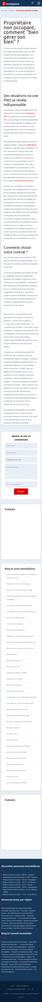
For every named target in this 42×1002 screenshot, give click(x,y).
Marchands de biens (13, 661)
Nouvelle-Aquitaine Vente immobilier (20, 913)
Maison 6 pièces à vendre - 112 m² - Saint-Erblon (19, 894)
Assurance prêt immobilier (16, 758)
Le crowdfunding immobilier (16, 783)
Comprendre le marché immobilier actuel (21, 612)
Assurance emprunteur (14, 764)
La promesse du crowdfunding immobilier (21, 697)
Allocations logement (14, 685)
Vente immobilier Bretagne (27, 918)
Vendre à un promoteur (15, 691)
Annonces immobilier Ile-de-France (21, 923)
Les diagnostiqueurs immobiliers (18, 746)
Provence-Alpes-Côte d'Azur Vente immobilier (17, 928)
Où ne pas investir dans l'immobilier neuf (21, 642)
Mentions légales (23, 986)
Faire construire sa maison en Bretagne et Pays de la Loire (21, 576)
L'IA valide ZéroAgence (14, 624)
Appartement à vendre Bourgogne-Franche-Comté (18, 926)
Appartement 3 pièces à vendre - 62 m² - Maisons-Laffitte (20, 891)
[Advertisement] (21, 534)
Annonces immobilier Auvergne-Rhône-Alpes (16, 908)
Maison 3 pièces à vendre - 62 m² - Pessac (17, 885)
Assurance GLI (11, 654)
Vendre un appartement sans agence (14, 947)
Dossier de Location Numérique (20, 964)
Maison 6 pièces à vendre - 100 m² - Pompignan (19, 880)
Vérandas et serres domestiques (18, 584)
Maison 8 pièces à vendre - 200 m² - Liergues (18, 875)
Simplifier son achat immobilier (22, 952)
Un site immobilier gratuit (15, 618)
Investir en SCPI (12, 777)
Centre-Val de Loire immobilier (11, 921)
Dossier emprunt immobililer (16, 752)
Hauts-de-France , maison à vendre (13, 916)
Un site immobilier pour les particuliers (14, 942)
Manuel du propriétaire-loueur (17, 709)
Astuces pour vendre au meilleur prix (19, 648)
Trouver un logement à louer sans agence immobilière (21, 598)
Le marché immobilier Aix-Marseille (19, 606)
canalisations (31, 145)
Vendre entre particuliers (15, 630)
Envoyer (21, 491)
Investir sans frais (13, 667)
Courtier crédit (11, 734)
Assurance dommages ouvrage (18, 716)
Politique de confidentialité (16, 989)
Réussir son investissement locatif (19, 590)
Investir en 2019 (12, 740)
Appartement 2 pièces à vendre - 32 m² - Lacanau (20, 877)
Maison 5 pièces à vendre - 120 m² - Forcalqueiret (20, 887)
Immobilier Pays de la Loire (10, 911)
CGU (12, 986)
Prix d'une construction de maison (18, 722)
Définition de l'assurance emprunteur (19, 636)
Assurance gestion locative (16, 770)
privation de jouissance (25, 181)
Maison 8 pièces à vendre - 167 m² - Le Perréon (19, 882)
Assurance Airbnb (12, 728)
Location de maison (26, 944)
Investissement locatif (14, 679)
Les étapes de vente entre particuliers (20, 703)
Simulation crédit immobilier (16, 673)
